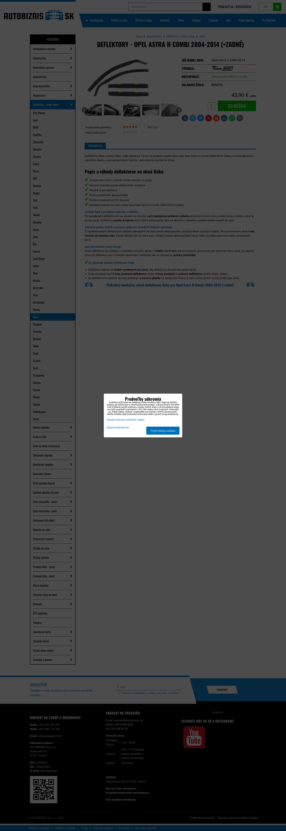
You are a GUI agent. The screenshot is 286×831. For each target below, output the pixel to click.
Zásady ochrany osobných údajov (126, 419)
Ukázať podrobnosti (118, 427)
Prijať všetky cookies (163, 430)
